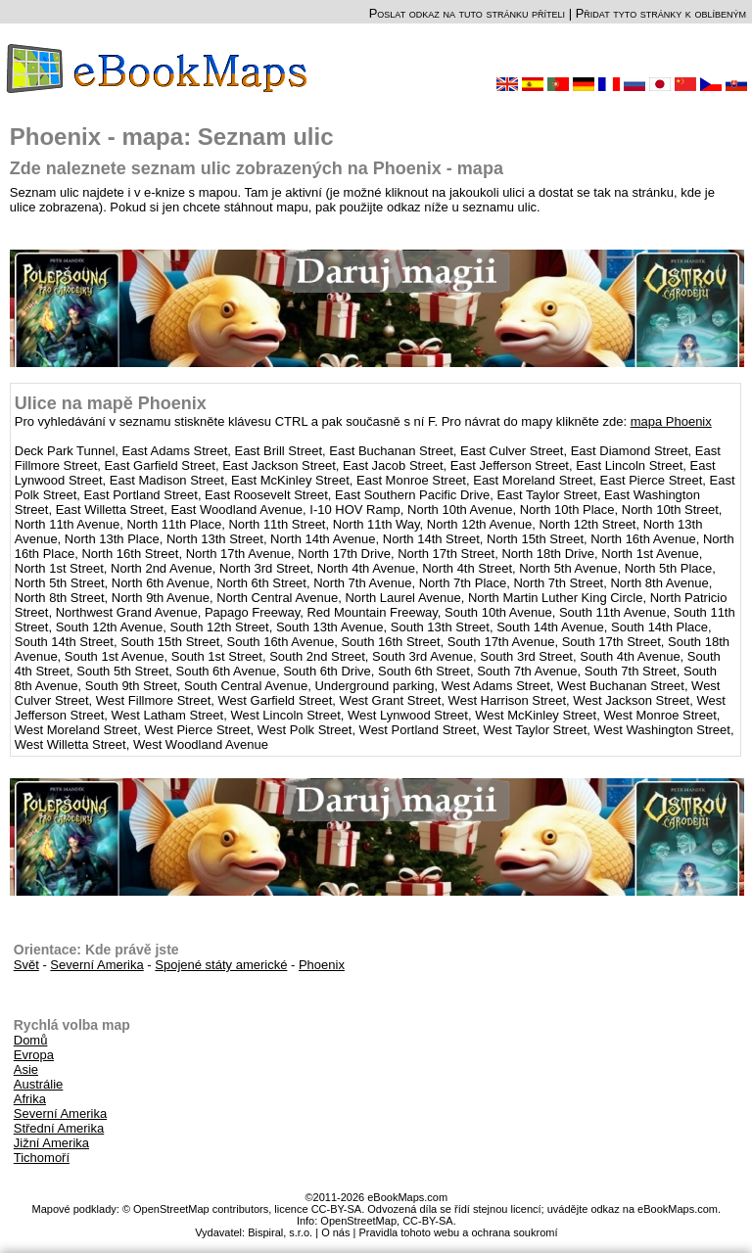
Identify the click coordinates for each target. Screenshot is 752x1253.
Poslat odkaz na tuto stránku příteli (467, 13)
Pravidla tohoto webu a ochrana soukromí (457, 1232)
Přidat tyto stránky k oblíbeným (661, 13)
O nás (335, 1232)
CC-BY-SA (427, 1221)
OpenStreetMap (358, 1221)
